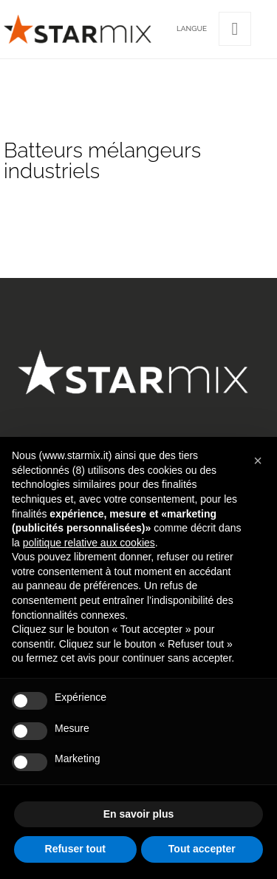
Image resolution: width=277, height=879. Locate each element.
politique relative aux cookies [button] (89, 543)
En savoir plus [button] (138, 814)
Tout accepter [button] (202, 849)
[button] (258, 460)
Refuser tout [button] (75, 849)
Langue (192, 28)
